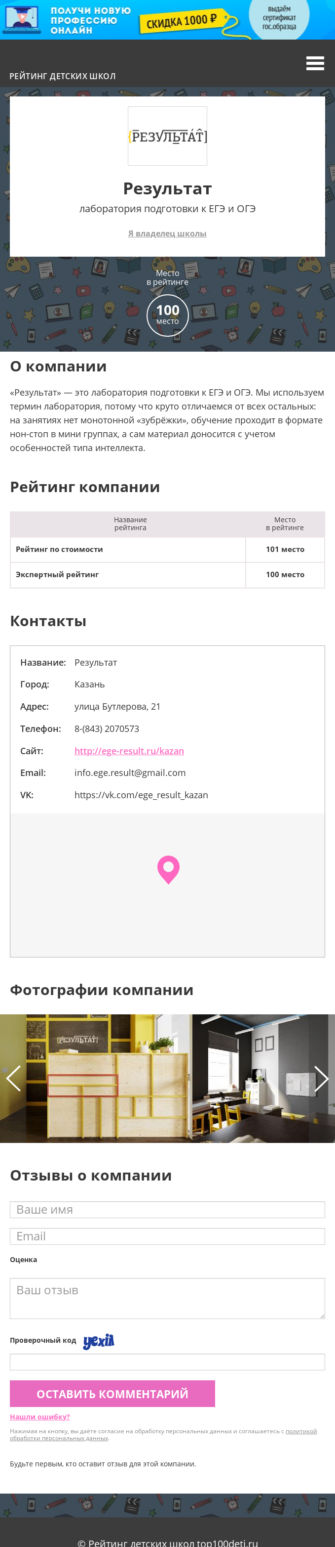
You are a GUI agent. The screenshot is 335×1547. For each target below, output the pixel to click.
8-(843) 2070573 (106, 728)
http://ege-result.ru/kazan (129, 751)
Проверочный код (43, 1340)
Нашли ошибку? (40, 1416)
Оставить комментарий (112, 1393)
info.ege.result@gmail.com (130, 772)
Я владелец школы (167, 233)
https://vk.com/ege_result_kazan (141, 795)
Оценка (23, 1259)
